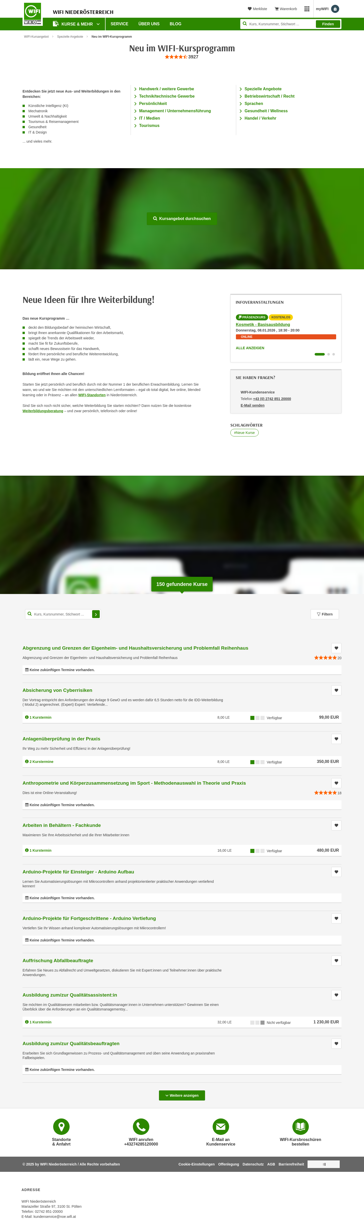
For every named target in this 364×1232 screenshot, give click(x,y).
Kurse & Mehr (73, 23)
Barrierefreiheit (291, 1164)
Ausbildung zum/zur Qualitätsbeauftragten (71, 1043)
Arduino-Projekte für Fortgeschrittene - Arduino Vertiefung (89, 918)
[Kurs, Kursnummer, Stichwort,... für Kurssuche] (63, 614)
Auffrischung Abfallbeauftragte (58, 960)
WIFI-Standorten (92, 395)
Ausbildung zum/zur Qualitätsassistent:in (70, 995)
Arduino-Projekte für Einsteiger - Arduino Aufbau (78, 871)
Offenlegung (228, 1164)
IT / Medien (149, 118)
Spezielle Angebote (70, 36)
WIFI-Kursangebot (36, 36)
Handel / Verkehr (260, 118)
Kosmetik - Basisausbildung (263, 324)
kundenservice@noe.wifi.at (54, 1217)
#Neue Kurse (244, 433)
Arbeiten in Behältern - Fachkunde (62, 825)
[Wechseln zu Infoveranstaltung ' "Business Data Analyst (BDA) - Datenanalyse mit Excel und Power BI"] (333, 354)
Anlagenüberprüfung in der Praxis (61, 738)
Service (119, 24)
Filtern (325, 614)
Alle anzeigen (250, 348)
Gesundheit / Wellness (266, 111)
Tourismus (149, 125)
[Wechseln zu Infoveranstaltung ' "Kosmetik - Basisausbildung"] (320, 354)
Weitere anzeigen (181, 1093)
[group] (182, 57)
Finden (328, 24)
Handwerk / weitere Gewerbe (166, 89)
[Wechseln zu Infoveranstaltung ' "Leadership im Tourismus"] (328, 354)
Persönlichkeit (153, 103)
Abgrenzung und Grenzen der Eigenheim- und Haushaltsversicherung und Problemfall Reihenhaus (135, 648)
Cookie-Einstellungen (196, 1164)
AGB (271, 1164)
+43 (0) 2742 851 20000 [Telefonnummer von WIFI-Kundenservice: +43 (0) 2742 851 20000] (272, 399)
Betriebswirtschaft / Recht (269, 96)
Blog (175, 24)
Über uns (149, 24)
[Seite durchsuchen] (290, 24)
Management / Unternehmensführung (175, 111)
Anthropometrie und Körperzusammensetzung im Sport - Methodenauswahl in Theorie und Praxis (134, 783)
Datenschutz (253, 1164)
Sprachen (254, 103)
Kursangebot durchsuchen (182, 218)
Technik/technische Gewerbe (167, 96)
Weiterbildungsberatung (43, 411)
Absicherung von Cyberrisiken (57, 690)
